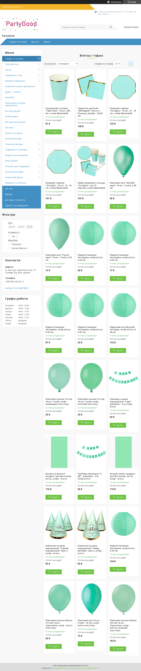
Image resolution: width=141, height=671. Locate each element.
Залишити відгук (131, 27)
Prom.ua (84, 665)
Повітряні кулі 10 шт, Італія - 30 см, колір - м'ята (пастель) (89, 623)
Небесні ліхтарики (14, 133)
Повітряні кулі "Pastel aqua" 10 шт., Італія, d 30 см (58, 257)
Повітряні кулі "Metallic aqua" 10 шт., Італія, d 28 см (123, 185)
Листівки (9, 127)
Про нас (35, 42)
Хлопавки (9, 97)
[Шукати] (111, 27)
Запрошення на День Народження (15, 104)
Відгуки (46, 42)
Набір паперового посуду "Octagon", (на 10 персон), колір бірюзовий (91, 185)
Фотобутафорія (13, 111)
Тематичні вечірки (14, 144)
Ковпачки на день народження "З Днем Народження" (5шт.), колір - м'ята (57, 549)
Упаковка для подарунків (17, 166)
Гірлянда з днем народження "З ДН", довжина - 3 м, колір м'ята (121, 403)
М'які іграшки (11, 160)
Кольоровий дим (13, 138)
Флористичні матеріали (16, 155)
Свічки (8, 69)
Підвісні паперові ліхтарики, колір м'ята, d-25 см (122, 257)
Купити (55, 131)
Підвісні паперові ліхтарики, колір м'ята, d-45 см (122, 548)
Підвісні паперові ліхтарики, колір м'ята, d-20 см (90, 257)
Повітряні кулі (12, 64)
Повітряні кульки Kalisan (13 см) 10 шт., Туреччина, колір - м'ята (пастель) (58, 624)
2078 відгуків (116, 2)
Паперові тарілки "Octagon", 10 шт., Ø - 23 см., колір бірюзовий (58, 185)
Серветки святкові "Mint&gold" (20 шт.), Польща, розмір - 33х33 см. (90, 112)
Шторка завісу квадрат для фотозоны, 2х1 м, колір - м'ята (122, 476)
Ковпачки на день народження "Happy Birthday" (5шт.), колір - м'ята (90, 549)
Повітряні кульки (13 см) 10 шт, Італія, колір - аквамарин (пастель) (58, 401)
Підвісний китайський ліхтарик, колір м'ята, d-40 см (123, 329)
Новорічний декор (14, 177)
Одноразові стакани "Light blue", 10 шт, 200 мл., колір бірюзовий (57, 111)
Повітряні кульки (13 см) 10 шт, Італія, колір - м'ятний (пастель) (91, 401)
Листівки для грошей (15, 122)
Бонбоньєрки (11, 116)
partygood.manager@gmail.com (17, 288)
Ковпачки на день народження (20, 86)
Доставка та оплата (15, 200)
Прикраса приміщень (15, 80)
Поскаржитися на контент (64, 668)
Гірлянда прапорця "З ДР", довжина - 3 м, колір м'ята (89, 476)
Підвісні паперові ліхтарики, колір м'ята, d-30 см (58, 329)
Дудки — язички (13, 92)
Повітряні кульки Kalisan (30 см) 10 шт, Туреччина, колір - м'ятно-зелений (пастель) (123, 625)
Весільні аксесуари (14, 171)
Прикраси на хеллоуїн (15, 182)
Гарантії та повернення (16, 205)
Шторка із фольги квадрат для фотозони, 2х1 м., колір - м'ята (58, 476)
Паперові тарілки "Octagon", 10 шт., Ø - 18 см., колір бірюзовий (123, 111)
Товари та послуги (18, 42)
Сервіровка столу (13, 75)
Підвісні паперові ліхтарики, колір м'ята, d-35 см (90, 329)
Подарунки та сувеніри (16, 149)
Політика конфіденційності (88, 668)
